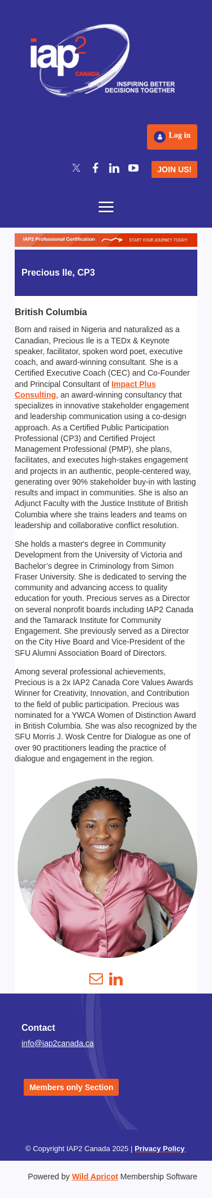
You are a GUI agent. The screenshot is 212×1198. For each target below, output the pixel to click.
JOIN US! (174, 169)
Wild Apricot (95, 1176)
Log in (179, 135)
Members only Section (71, 1087)
